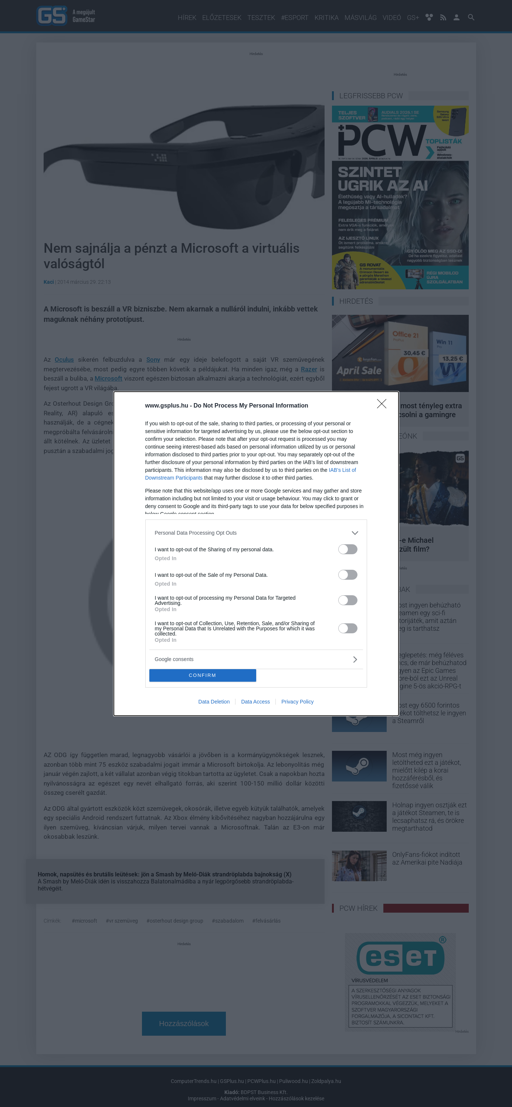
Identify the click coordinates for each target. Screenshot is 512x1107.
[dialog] (256, 554)
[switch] (347, 549)
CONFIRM (203, 675)
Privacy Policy (297, 702)
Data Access (255, 702)
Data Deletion (214, 702)
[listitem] (256, 533)
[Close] (384, 406)
